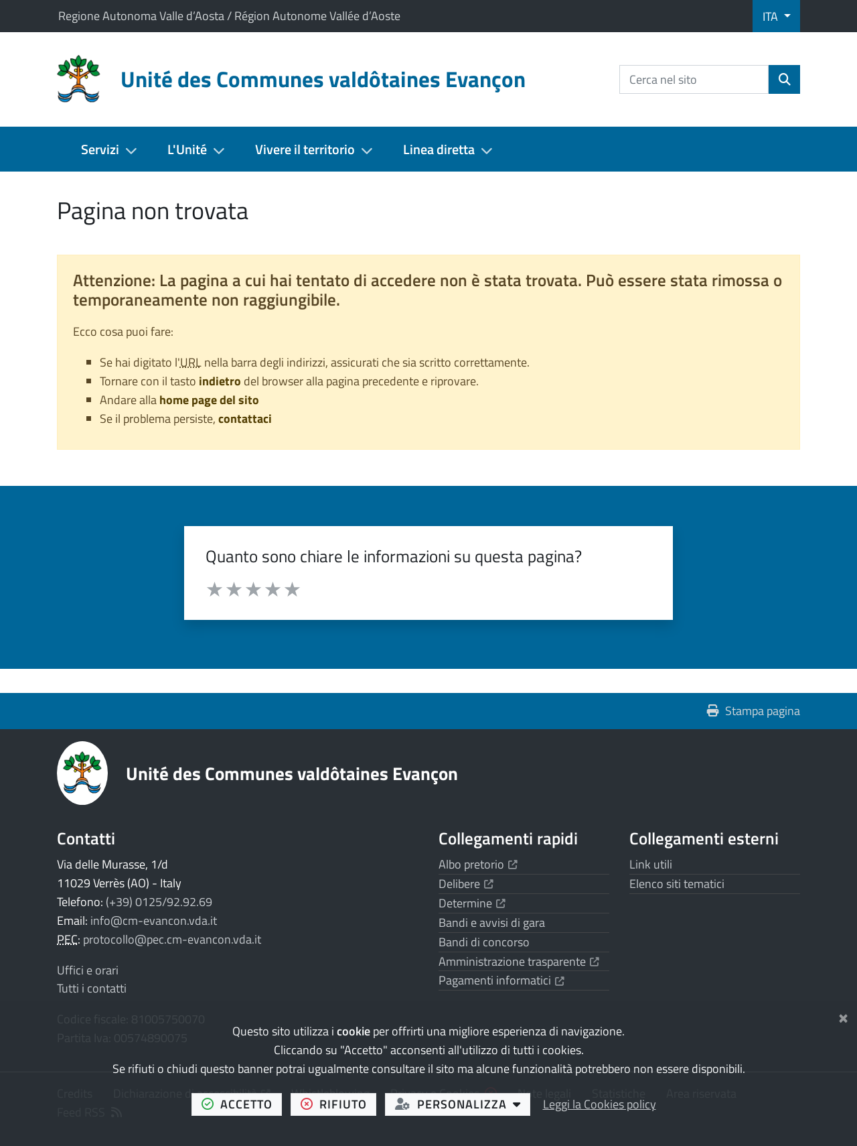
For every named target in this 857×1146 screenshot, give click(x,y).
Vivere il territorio (305, 149)
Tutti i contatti (92, 988)
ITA (772, 16)
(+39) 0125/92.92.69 (159, 902)
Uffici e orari (88, 970)
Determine (472, 903)
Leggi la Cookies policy (599, 1104)
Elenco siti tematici (676, 884)
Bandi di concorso (484, 942)
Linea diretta (439, 149)
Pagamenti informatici (501, 980)
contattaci (245, 418)
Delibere (466, 884)
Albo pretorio (478, 864)
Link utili (650, 864)
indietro (220, 381)
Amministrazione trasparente (519, 961)
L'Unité (187, 149)
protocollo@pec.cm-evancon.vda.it (172, 939)
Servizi (100, 149)
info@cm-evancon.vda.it (153, 920)
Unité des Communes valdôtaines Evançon (292, 773)
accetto (242, 1103)
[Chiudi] (843, 1016)
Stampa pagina (753, 711)
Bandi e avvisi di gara (492, 922)
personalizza (463, 1103)
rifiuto (339, 1103)
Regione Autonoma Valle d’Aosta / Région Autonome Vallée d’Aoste (229, 16)
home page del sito (209, 400)
